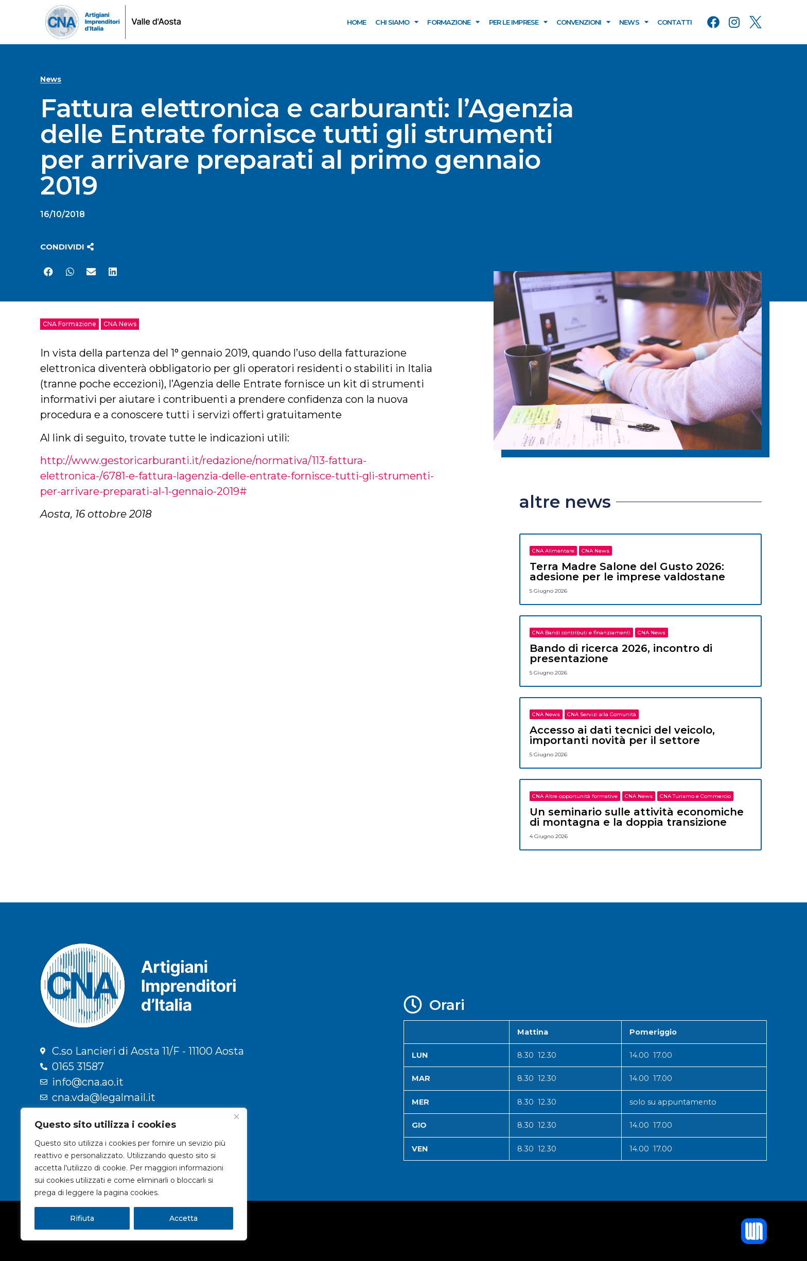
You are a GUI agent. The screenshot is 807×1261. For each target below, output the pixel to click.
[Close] (236, 1116)
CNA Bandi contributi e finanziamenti (581, 632)
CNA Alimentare (553, 550)
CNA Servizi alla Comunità (601, 714)
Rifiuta (82, 1218)
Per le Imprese (518, 21)
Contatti (674, 22)
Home (356, 22)
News (633, 21)
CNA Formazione (69, 324)
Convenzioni (583, 21)
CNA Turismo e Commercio (695, 796)
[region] (134, 1174)
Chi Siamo (396, 21)
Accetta (183, 1218)
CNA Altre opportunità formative (575, 796)
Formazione (453, 21)
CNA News (119, 324)
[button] (67, 247)
